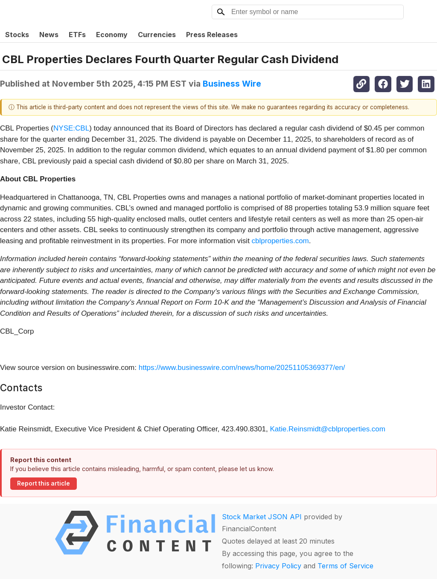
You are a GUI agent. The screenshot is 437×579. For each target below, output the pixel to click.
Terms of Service (345, 566)
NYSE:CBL (71, 128)
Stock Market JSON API (262, 516)
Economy (112, 34)
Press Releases (212, 34)
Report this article (43, 483)
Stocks (17, 34)
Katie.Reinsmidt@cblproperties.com (327, 429)
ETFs (77, 34)
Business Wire (232, 84)
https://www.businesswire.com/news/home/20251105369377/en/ (242, 368)
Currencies (157, 34)
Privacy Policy (278, 566)
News (48, 34)
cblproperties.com (280, 241)
